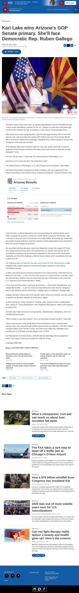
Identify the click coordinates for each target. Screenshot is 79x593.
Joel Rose (35, 457)
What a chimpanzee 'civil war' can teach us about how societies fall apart (52, 417)
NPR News (6, 21)
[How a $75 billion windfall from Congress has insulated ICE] (17, 481)
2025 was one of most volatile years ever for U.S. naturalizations (52, 507)
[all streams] (76, 10)
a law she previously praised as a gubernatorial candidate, (46, 275)
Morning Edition (43, 378)
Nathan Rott (35, 424)
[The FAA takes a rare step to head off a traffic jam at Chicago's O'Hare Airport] (17, 451)
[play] (5, 10)
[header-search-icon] (61, 3)
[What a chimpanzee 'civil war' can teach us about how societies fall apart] (17, 418)
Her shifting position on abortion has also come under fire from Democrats (34, 263)
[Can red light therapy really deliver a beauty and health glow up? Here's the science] (17, 535)
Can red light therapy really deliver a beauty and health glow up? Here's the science (51, 535)
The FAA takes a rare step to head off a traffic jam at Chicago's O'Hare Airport (51, 451)
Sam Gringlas (36, 484)
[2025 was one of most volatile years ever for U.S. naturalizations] (17, 507)
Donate (71, 3)
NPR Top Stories (27, 378)
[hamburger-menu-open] (5, 3)
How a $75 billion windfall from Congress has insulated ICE (53, 479)
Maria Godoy (36, 541)
